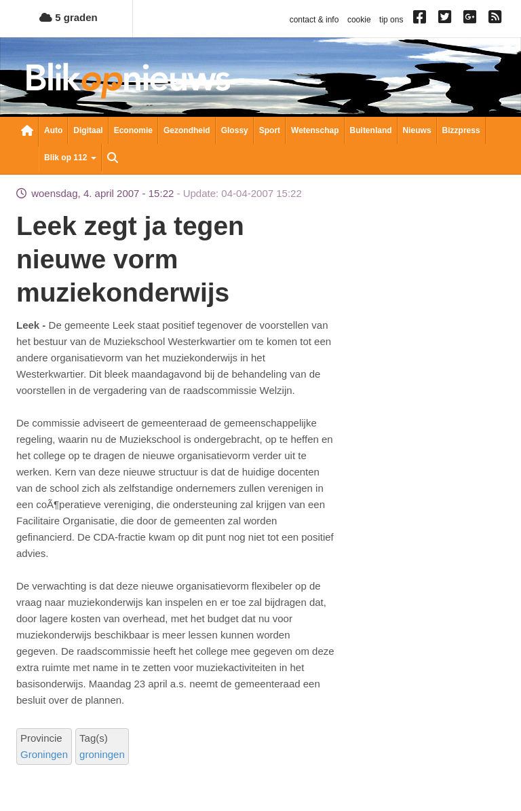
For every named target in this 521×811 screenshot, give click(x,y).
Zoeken (112, 159)
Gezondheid (186, 130)
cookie (359, 19)
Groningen (44, 754)
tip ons (391, 19)
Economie (133, 130)
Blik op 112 (70, 157)
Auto (53, 130)
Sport (269, 130)
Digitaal (87, 130)
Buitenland (371, 130)
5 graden (68, 17)
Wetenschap (315, 130)
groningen (102, 754)
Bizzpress (461, 130)
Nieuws (417, 130)
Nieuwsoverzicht (27, 132)
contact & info (314, 19)
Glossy (234, 130)
